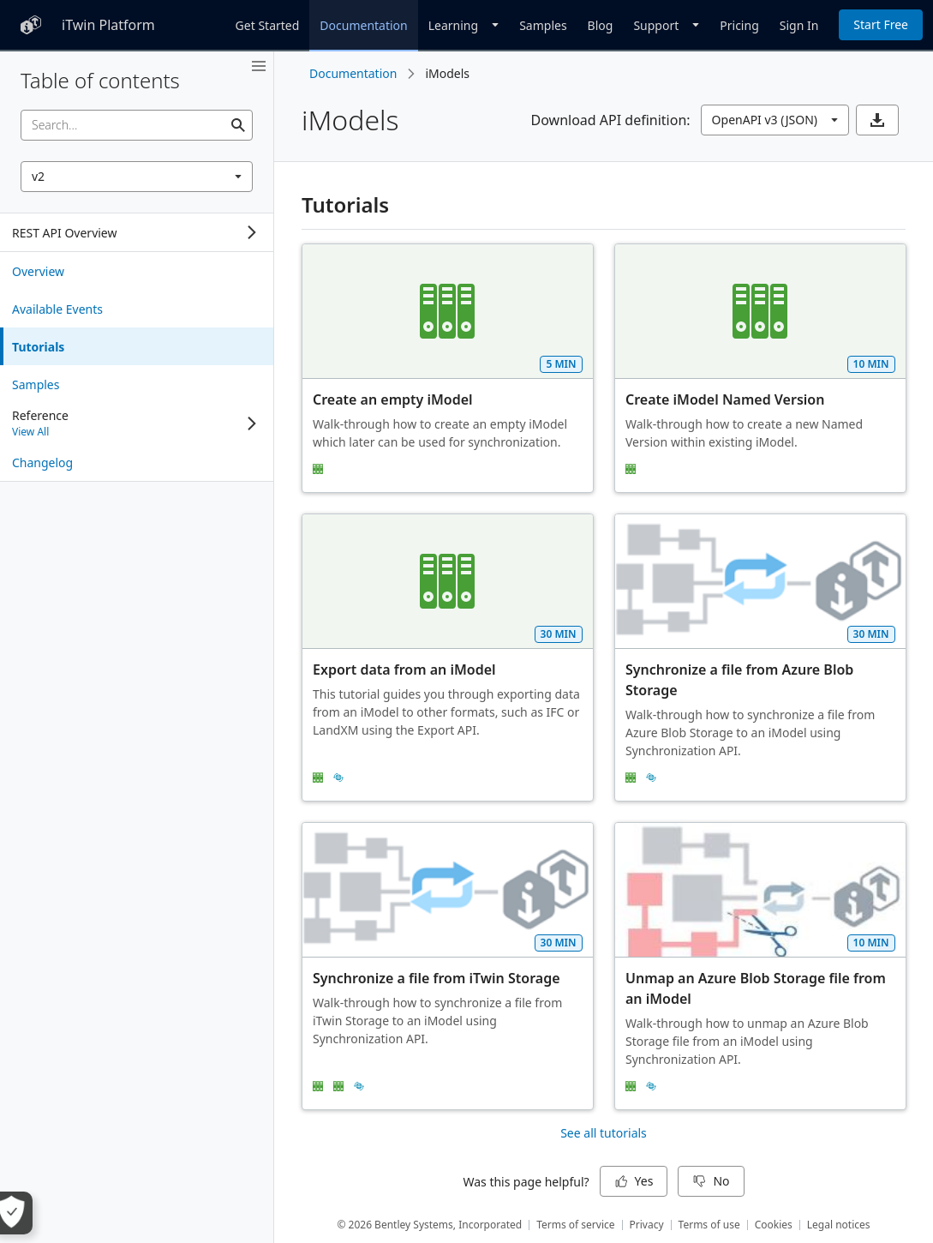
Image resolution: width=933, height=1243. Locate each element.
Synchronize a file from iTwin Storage (436, 978)
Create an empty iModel (393, 399)
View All (30, 431)
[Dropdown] (463, 25)
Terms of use (709, 1224)
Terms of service (575, 1224)
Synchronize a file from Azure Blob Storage (741, 680)
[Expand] (252, 232)
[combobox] (137, 176)
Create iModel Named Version (724, 399)
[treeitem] (136, 271)
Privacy (647, 1224)
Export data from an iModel (404, 669)
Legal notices (838, 1224)
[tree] (136, 232)
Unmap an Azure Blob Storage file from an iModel (757, 988)
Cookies (773, 1224)
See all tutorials (603, 1133)
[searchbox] (137, 125)
